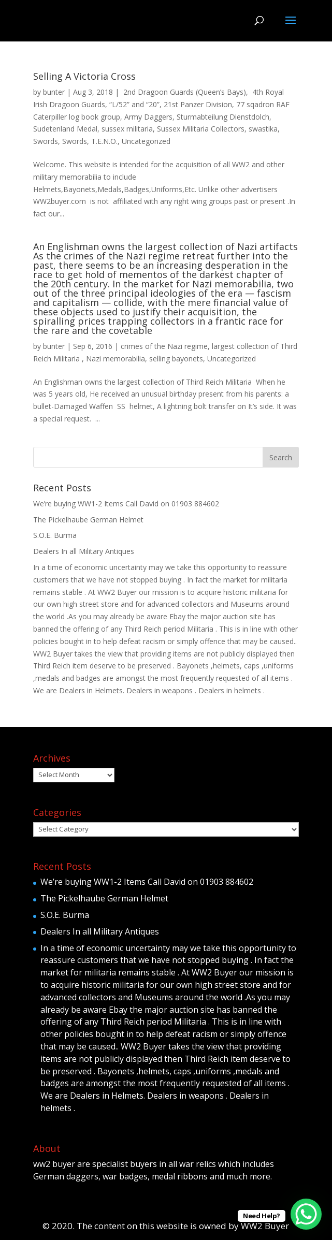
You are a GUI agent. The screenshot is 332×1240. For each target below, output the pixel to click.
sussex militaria (127, 129)
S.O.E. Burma (55, 535)
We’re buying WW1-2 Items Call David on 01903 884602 (126, 503)
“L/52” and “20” (134, 104)
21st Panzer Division (198, 104)
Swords (45, 141)
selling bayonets (176, 358)
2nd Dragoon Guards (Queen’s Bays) (183, 92)
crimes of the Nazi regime (164, 346)
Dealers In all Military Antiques (83, 551)
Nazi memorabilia (115, 358)
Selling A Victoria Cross (84, 76)
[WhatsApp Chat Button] (306, 1214)
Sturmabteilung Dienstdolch (223, 117)
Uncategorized (146, 141)
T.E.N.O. (104, 141)
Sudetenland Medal (65, 129)
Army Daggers (148, 117)
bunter (54, 92)
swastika (263, 129)
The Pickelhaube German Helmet (88, 519)
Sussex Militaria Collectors (200, 129)
